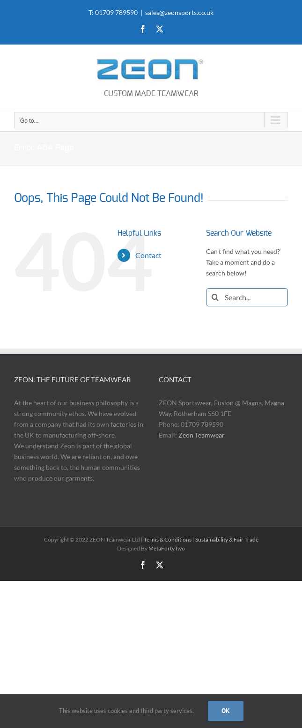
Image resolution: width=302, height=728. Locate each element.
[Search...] (247, 297)
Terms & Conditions (168, 539)
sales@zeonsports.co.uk (179, 12)
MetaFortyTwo (166, 548)
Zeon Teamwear (201, 435)
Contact (148, 255)
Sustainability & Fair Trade (226, 539)
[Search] (215, 297)
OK (225, 710)
